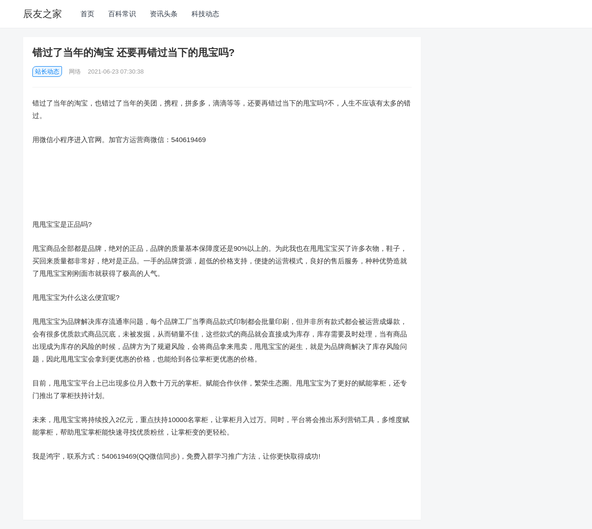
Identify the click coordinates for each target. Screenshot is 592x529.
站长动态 (47, 71)
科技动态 (205, 14)
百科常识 (122, 14)
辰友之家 (42, 13)
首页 (87, 14)
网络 (75, 71)
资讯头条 (164, 14)
